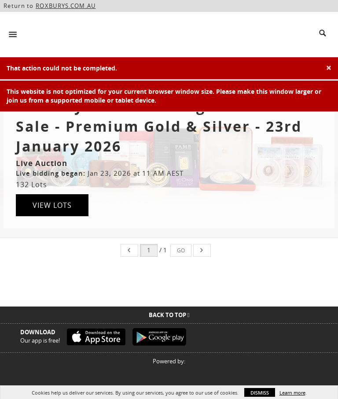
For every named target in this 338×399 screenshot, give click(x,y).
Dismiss (259, 392)
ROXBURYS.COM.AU (66, 6)
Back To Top (169, 315)
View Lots (52, 205)
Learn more (292, 392)
